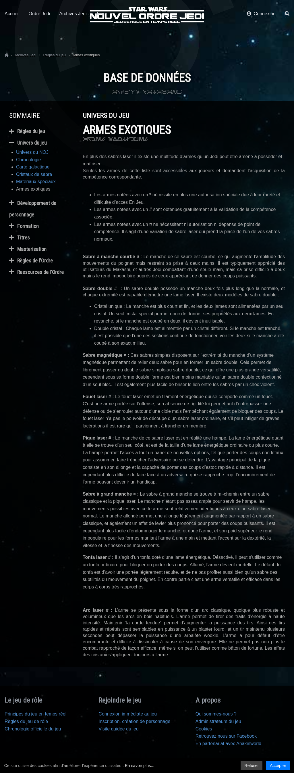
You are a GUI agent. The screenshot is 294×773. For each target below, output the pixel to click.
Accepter (278, 765)
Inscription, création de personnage (134, 721)
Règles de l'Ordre (31, 261)
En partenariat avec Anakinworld (228, 743)
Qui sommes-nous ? (216, 713)
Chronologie (28, 159)
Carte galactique (33, 166)
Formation (24, 226)
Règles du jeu (27, 131)
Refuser (251, 765)
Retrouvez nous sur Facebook (226, 736)
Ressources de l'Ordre (36, 272)
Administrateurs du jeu (218, 721)
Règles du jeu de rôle (26, 721)
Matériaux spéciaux (36, 181)
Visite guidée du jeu (118, 728)
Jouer (101, 36)
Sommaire (24, 116)
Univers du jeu (28, 143)
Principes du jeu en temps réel (35, 713)
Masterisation (28, 249)
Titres (19, 238)
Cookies (204, 728)
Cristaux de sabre (34, 174)
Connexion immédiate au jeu (127, 713)
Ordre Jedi (39, 36)
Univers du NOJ (32, 152)
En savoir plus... (139, 765)
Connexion (261, 36)
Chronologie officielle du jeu (33, 728)
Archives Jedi (72, 36)
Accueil (12, 36)
